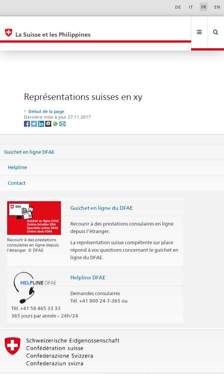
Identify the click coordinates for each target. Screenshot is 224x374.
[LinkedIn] (41, 107)
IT (191, 7)
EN (217, 7)
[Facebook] (27, 107)
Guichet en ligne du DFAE (101, 191)
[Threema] (48, 107)
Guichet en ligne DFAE (29, 135)
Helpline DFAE (87, 261)
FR (203, 7)
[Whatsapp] (55, 107)
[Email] (62, 107)
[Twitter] (34, 107)
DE (178, 7)
